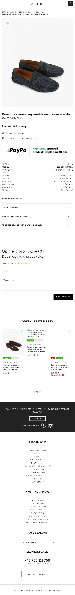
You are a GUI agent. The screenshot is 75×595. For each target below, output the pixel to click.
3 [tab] (40, 392)
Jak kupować (38, 503)
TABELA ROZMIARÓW (13, 133)
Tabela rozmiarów (37, 516)
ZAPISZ (37, 418)
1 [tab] (35, 392)
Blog (37, 456)
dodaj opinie (63, 296)
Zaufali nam (37, 463)
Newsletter (37, 469)
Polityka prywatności (38, 475)
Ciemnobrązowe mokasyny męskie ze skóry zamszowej (13, 367)
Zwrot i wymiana (37, 509)
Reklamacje (37, 512)
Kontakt (37, 478)
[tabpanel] (13, 359)
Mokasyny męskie (63, 170)
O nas (37, 453)
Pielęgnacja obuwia (37, 519)
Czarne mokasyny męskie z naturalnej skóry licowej (60, 367)
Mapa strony (37, 482)
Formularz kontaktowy (37, 574)
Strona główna (37, 450)
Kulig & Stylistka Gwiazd (37, 466)
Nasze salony (37, 472)
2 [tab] (37, 392)
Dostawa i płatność (37, 506)
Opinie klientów (37, 459)
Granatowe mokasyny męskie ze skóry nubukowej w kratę (37, 367)
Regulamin (37, 500)
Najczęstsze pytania (37, 522)
